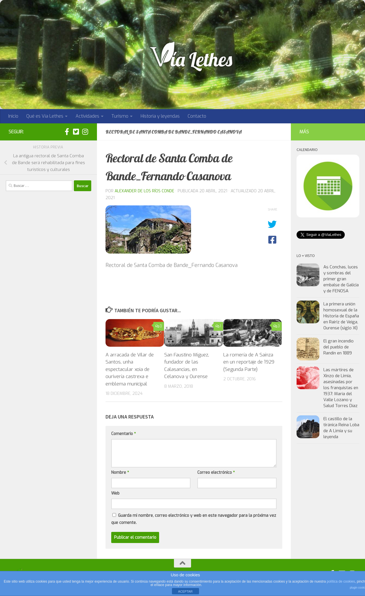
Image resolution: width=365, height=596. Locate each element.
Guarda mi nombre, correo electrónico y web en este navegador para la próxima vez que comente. (193, 519)
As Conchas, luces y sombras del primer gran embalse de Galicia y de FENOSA (341, 279)
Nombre (120, 472)
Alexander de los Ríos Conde (144, 191)
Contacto (197, 116)
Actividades (87, 116)
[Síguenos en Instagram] (85, 131)
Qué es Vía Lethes (44, 116)
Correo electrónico (216, 472)
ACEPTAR (185, 591)
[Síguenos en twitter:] (75, 131)
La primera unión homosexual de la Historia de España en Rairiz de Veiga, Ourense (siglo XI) (341, 316)
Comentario (123, 433)
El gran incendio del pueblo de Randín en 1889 (338, 347)
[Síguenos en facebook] (66, 131)
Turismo (119, 116)
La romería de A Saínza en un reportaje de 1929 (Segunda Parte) (248, 362)
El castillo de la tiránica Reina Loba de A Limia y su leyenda (341, 428)
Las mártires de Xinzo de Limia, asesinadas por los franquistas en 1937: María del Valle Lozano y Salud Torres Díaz (340, 388)
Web (115, 493)
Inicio (13, 116)
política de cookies (341, 581)
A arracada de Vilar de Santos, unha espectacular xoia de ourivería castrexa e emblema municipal (130, 369)
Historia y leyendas (160, 116)
